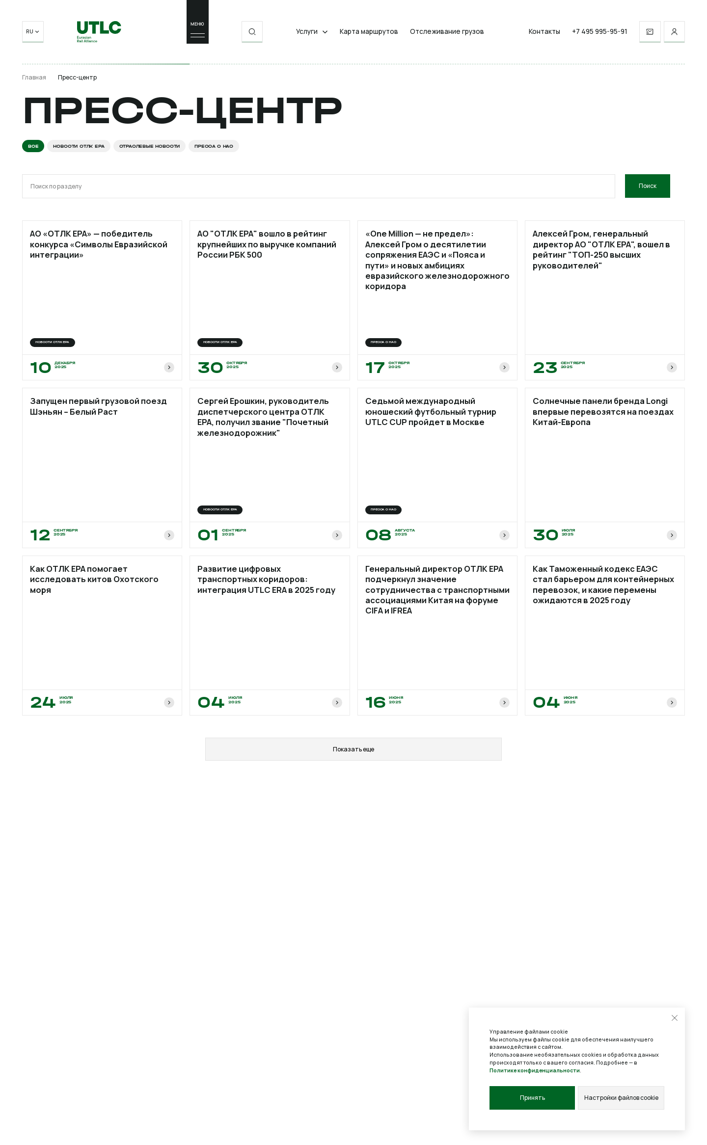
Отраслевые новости (149, 145)
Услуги (312, 32)
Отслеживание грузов (447, 32)
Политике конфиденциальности (534, 1069)
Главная (34, 77)
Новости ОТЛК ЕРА (78, 145)
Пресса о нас (213, 145)
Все (33, 145)
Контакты (544, 32)
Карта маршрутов (369, 32)
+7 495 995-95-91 (599, 32)
